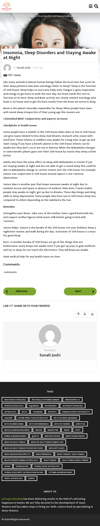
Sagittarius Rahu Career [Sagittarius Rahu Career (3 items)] (75, 460)
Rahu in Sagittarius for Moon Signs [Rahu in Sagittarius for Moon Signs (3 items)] (23, 448)
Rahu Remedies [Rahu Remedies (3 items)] (43, 454)
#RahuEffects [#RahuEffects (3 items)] (72, 400)
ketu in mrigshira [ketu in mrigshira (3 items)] (13, 424)
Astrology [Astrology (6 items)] (10, 412)
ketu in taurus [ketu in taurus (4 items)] (62, 424)
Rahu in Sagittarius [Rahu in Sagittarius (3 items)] (14, 442)
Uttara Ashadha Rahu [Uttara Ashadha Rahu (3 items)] (60, 472)
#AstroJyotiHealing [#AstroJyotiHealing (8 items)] (15, 400)
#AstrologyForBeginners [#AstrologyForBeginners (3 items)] (45, 400)
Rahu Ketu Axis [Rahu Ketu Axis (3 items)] (57, 448)
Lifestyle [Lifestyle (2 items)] (80, 424)
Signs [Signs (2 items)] (7, 466)
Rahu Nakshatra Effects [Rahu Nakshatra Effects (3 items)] (17, 454)
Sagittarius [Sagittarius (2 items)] (50, 460)
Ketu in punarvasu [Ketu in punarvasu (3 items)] (39, 424)
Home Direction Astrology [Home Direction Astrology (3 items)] (33, 418)
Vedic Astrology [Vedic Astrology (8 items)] (13, 478)
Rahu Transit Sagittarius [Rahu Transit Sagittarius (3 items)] (70, 454)
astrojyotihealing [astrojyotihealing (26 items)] (72, 406)
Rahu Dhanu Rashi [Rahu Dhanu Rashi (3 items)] (75, 436)
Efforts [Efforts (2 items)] (52, 412)
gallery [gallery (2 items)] (8, 418)
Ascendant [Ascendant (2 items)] (51, 406)
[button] (91, 6)
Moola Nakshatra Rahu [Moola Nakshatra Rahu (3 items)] (17, 430)
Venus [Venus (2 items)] (31, 478)
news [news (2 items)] (66, 430)
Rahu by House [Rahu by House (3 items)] (52, 436)
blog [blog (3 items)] (24, 412)
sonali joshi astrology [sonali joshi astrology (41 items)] (47, 466)
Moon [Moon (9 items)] (38, 430)
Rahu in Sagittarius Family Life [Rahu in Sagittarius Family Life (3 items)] (47, 442)
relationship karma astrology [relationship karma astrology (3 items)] (21, 460)
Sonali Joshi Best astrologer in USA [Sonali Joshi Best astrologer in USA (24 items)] (23, 472)
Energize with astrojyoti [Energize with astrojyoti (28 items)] (76, 412)
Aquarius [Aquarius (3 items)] (34, 406)
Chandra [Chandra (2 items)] (37, 412)
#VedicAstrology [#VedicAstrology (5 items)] (13, 406)
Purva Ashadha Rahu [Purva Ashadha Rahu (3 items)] (15, 436)
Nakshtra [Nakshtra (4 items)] (53, 430)
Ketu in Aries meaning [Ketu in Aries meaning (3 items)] (65, 418)
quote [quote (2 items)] (35, 436)
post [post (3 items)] (77, 430)
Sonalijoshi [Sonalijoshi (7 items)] (22, 466)
